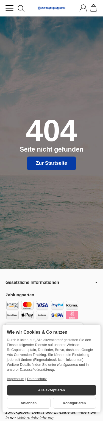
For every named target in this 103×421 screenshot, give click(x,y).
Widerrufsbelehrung (35, 418)
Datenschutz (37, 379)
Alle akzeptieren (51, 390)
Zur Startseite (51, 163)
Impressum (15, 379)
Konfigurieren (74, 403)
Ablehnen (29, 403)
